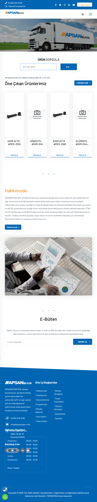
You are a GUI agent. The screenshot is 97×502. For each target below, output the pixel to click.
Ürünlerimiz (41, 395)
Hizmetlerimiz (42, 400)
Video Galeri (41, 421)
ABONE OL (84, 342)
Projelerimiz (41, 404)
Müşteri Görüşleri (58, 407)
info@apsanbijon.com (17, 424)
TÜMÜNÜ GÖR (83, 83)
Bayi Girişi (84, 5)
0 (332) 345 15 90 (15, 3)
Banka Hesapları (58, 392)
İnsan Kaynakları (59, 400)
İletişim (58, 418)
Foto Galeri (40, 416)
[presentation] (24, 352)
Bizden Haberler (39, 410)
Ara (67, 67)
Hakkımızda (13, 227)
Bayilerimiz (59, 414)
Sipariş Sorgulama (16, 6)
